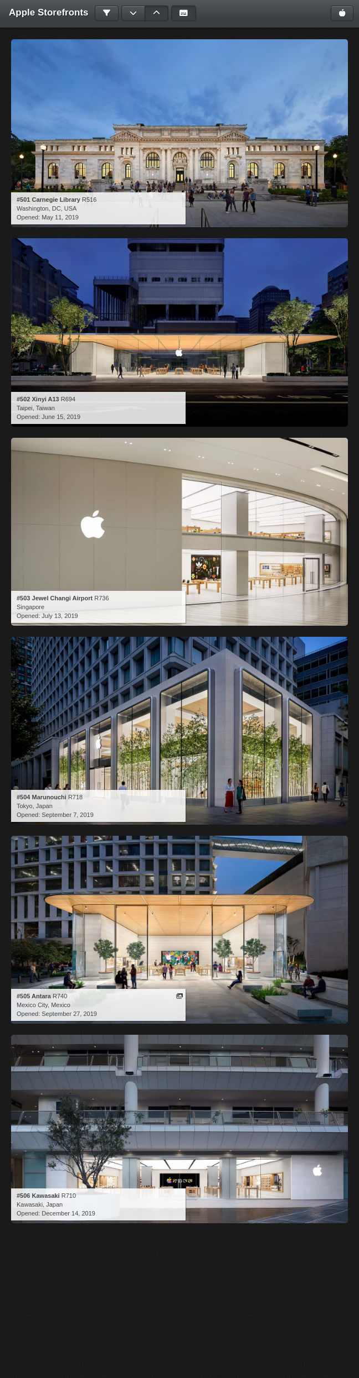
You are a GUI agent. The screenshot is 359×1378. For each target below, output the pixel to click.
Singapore (30, 607)
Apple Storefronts (49, 12)
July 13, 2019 (60, 615)
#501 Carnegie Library (48, 199)
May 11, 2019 (60, 217)
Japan (44, 806)
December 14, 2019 (68, 1213)
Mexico (60, 1005)
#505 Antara (34, 996)
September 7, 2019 (68, 814)
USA (70, 208)
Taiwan (45, 408)
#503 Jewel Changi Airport (55, 598)
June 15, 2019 (61, 416)
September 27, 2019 (69, 1013)
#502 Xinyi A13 (38, 399)
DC (56, 208)
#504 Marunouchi (41, 797)
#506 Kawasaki (38, 1195)
